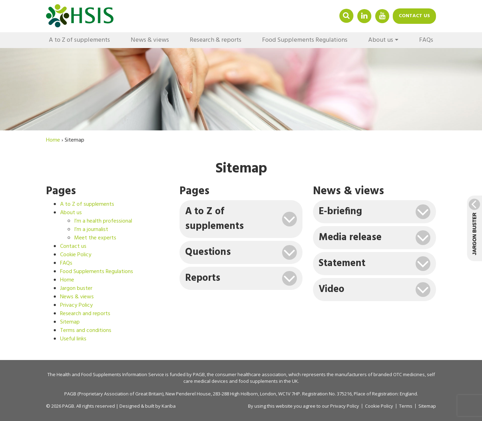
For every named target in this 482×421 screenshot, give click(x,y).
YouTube (382, 15)
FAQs (426, 40)
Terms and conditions (85, 330)
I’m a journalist (91, 229)
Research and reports (85, 313)
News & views (150, 40)
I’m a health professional (103, 221)
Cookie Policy (75, 254)
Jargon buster (76, 288)
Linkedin (364, 15)
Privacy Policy (76, 305)
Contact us (414, 16)
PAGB (199, 374)
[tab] (241, 219)
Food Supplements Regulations (304, 40)
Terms (405, 406)
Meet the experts (95, 238)
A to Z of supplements (79, 40)
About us (380, 40)
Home (67, 280)
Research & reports (215, 40)
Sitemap (70, 322)
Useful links (73, 339)
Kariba (169, 406)
